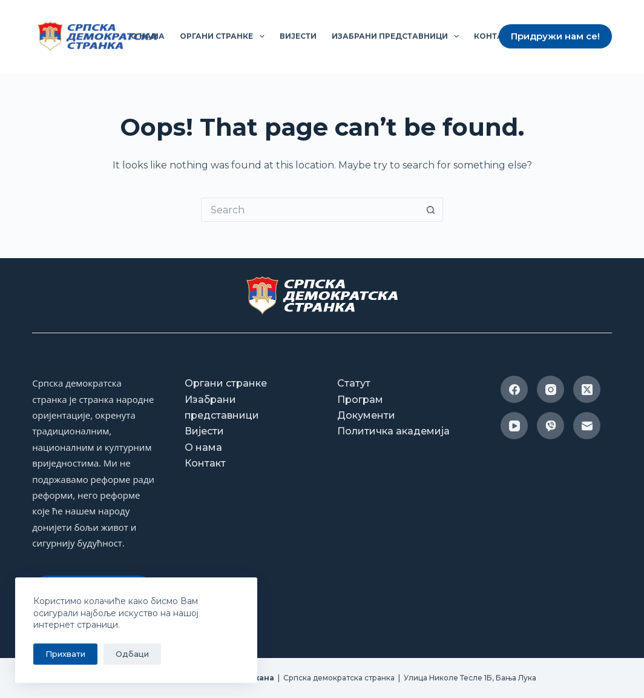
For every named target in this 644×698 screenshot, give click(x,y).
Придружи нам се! (555, 36)
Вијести (298, 36)
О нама (148, 36)
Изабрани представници (398, 36)
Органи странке (224, 36)
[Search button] (431, 210)
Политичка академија (393, 431)
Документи (366, 415)
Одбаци (132, 654)
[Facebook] (514, 389)
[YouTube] (514, 425)
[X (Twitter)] (586, 389)
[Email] (586, 425)
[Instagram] (550, 389)
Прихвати (65, 654)
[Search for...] (310, 210)
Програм (360, 399)
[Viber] (550, 425)
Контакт (493, 36)
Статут (353, 383)
